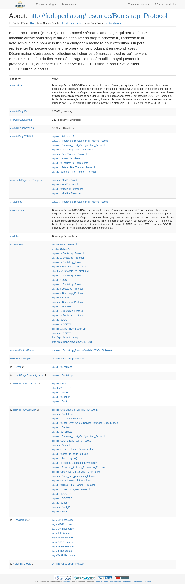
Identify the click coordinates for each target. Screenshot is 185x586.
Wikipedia (67, 582)
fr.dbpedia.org (113, 23)
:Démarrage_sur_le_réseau (72, 440)
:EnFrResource (63, 546)
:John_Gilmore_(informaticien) (73, 449)
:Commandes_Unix (67, 418)
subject (16, 201)
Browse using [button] (46, 4)
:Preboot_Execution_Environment (75, 462)
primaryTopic (22, 563)
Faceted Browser (139, 4)
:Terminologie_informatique (71, 480)
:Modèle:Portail (65, 184)
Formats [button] (68, 4)
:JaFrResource (62, 533)
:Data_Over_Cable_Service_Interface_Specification (85, 423)
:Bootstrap (62, 375)
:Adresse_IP (63, 136)
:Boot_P (61, 396)
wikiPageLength (21, 119)
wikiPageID (18, 111)
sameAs (16, 244)
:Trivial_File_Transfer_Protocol (73, 167)
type (17, 366)
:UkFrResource (63, 519)
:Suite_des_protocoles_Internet (74, 476)
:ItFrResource (62, 550)
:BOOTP (61, 279)
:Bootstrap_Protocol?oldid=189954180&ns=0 (82, 350)
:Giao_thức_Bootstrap (69, 328)
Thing (33, 23)
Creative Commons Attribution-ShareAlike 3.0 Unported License (123, 582)
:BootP (60, 297)
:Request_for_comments (70, 162)
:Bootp (60, 401)
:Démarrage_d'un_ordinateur (72, 149)
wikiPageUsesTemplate (26, 180)
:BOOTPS (62, 388)
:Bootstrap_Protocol (64, 244)
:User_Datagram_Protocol (71, 489)
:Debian (61, 427)
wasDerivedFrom (22, 350)
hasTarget (20, 519)
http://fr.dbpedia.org (71, 23)
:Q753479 (61, 248)
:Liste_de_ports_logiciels (70, 454)
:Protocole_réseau (66, 158)
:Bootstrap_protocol (68, 315)
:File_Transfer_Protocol (69, 154)
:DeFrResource (63, 528)
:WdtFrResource (63, 555)
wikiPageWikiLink (22, 136)
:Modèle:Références (68, 189)
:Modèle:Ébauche (66, 193)
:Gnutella (61, 445)
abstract (16, 85)
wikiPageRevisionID (23, 128)
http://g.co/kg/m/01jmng (65, 337)
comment (17, 210)
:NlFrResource (62, 524)
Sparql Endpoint (165, 4)
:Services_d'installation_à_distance (76, 471)
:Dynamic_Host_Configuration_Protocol (78, 145)
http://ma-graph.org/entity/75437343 (72, 342)
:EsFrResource (62, 542)
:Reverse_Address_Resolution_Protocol (78, 467)
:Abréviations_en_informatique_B (75, 409)
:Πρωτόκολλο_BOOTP (69, 266)
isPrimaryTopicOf (21, 358)
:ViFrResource (62, 537)
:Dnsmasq (62, 366)
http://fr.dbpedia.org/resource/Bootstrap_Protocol (98, 15)
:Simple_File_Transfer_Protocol (74, 171)
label (15, 236)
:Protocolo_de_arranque (70, 271)
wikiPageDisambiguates (28, 375)
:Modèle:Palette (65, 180)
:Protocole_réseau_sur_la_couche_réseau (80, 140)
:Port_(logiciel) (64, 458)
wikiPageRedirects (25, 383)
